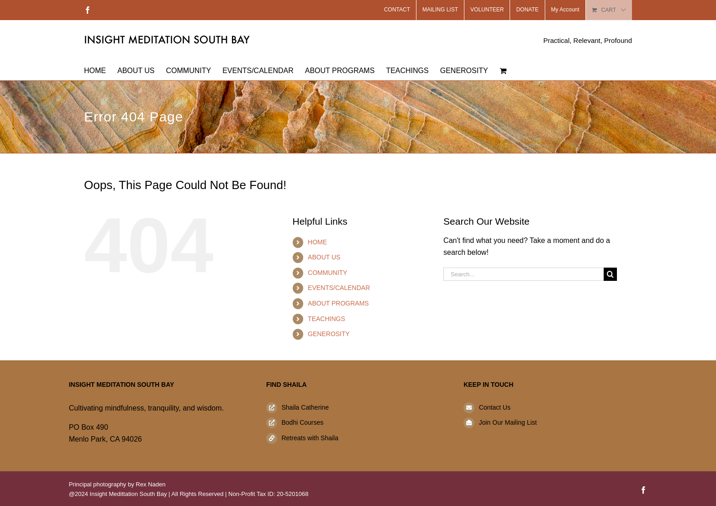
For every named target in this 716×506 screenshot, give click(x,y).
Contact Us (495, 407)
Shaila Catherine (305, 407)
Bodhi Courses (302, 422)
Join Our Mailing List (508, 422)
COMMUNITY (327, 272)
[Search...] (523, 274)
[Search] (610, 274)
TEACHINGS (326, 318)
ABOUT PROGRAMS (338, 303)
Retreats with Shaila (309, 438)
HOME (317, 242)
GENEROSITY (329, 333)
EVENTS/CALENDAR (339, 287)
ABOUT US (324, 257)
